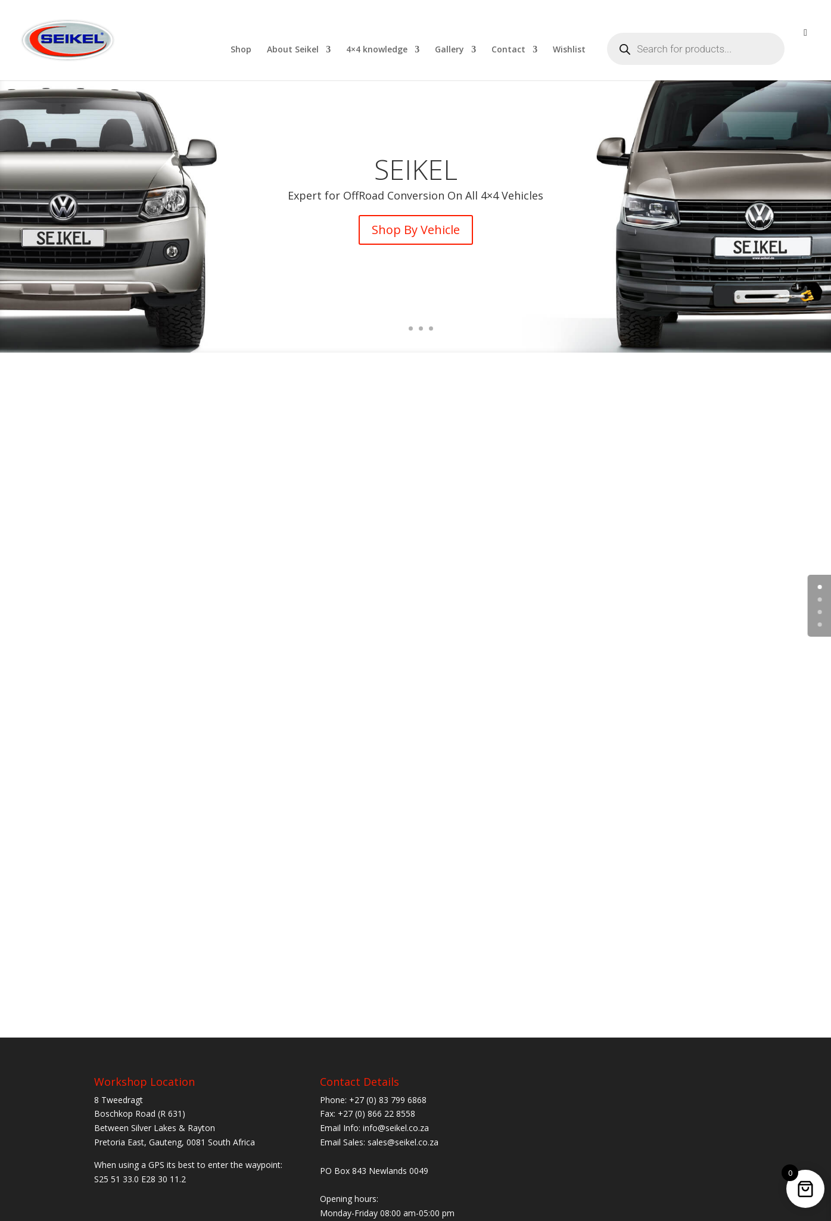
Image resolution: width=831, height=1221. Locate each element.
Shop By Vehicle (416, 237)
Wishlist (569, 50)
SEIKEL (415, 176)
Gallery (449, 50)
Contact (508, 50)
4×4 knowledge (376, 50)
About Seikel (293, 50)
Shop (241, 50)
